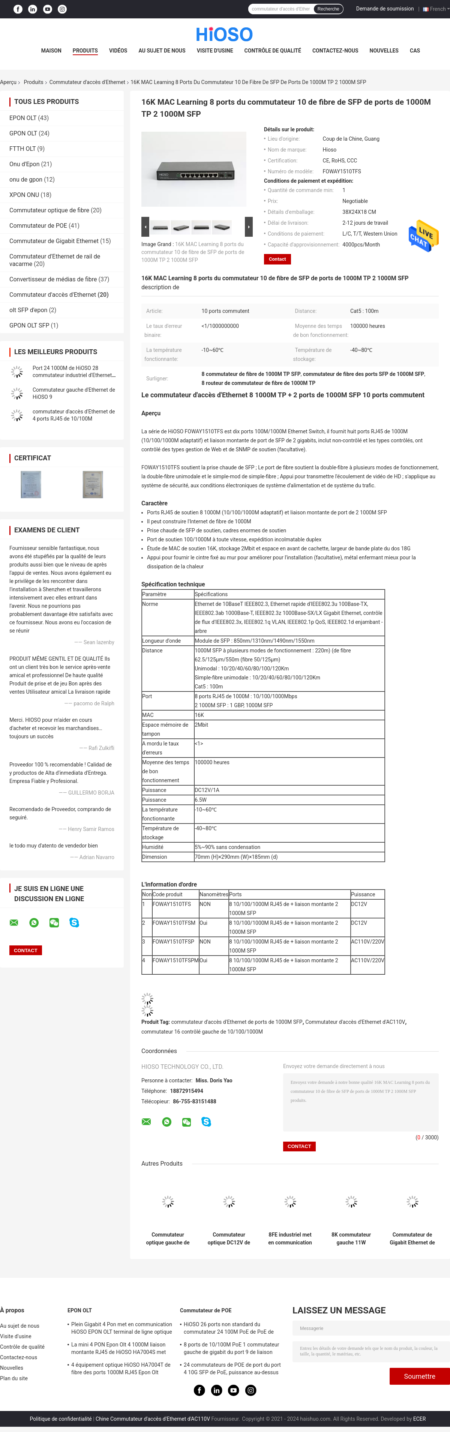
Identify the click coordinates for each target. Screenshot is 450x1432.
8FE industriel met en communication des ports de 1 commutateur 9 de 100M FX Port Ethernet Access (290, 1239)
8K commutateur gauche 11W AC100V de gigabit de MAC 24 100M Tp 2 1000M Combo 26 (351, 1239)
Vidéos (118, 51)
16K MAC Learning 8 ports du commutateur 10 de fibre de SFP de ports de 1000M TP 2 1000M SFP (192, 252)
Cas (415, 51)
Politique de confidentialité (61, 1419)
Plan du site (14, 1378)
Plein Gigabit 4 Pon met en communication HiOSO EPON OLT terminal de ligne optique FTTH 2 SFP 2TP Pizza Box (121, 1329)
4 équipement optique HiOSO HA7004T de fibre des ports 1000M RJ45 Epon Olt (121, 1368)
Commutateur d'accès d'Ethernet (87, 82)
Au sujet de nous (161, 51)
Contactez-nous (335, 51)
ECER (419, 1419)
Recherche (328, 9)
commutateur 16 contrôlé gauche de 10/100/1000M (202, 1032)
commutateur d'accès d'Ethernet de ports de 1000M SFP (237, 1022)
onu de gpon (25, 179)
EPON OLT (22, 118)
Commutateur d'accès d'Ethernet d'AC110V (355, 1022)
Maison (51, 51)
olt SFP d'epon (28, 310)
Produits (85, 51)
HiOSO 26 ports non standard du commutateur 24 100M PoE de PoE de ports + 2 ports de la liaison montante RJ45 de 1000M (229, 1329)
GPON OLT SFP (29, 325)
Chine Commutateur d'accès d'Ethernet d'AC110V (153, 1419)
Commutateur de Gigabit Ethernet (54, 241)
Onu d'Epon (24, 164)
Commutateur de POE (38, 225)
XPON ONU (24, 194)
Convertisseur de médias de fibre (53, 279)
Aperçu (8, 82)
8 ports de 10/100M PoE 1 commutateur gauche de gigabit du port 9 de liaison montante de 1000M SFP (231, 1349)
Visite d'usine (215, 51)
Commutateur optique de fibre (49, 210)
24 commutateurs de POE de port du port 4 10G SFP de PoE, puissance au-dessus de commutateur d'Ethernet (232, 1370)
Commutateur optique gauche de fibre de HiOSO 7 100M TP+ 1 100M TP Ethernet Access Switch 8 (167, 1239)
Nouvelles (384, 51)
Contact (277, 259)
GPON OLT (23, 133)
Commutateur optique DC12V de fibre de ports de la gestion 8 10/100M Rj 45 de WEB (229, 1239)
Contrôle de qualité (272, 51)
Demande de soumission (385, 9)
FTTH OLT (22, 148)
